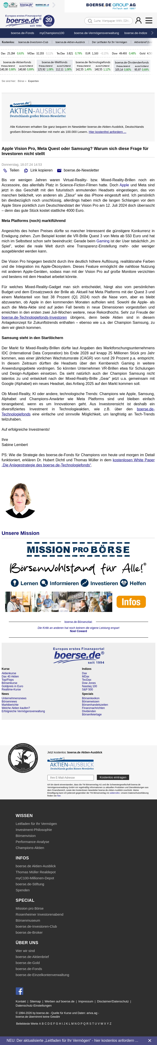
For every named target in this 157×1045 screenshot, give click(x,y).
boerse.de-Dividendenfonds (132, 62)
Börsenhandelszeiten (95, 704)
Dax (3, 53)
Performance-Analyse (32, 842)
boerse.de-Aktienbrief (32, 957)
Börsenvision (26, 836)
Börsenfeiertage (92, 714)
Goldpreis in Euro (12, 686)
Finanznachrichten (93, 708)
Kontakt (21, 1001)
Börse (21, 81)
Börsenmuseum (28, 920)
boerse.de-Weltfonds (54, 62)
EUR (87, 53)
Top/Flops (8, 679)
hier (59, 796)
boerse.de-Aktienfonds (17, 62)
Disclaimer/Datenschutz (113, 1001)
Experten (33, 81)
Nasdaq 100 (89, 686)
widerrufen (115, 793)
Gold (142, 53)
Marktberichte (10, 704)
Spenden (23, 890)
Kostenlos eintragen (113, 777)
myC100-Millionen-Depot (35, 878)
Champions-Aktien (30, 848)
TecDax (61, 53)
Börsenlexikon (90, 698)
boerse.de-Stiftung (30, 884)
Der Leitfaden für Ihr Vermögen (110, 42)
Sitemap (35, 1001)
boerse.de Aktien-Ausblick (36, 866)
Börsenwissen (90, 701)
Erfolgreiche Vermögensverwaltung (23, 711)
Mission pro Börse (30, 908)
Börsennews (9, 701)
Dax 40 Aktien (10, 676)
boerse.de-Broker (29, 932)
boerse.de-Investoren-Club (33, 42)
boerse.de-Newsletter (77, 170)
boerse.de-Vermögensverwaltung (96, 33)
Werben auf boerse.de (59, 1001)
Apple (124, 185)
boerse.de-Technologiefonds (93, 62)
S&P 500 (87, 689)
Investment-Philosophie (34, 830)
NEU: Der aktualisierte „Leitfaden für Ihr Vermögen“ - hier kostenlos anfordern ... (72, 1040)
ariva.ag (92, 1013)
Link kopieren (38, 170)
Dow (115, 53)
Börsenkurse (9, 683)
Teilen (10, 170)
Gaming (102, 241)
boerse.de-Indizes (136, 33)
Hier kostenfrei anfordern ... (107, 132)
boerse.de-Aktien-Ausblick (70, 42)
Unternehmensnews (14, 698)
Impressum (85, 1001)
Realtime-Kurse (11, 689)
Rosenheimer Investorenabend (39, 914)
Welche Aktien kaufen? (16, 708)
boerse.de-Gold (28, 963)
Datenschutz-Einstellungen (34, 1005)
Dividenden (89, 711)
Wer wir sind (25, 951)
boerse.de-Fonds (22, 33)
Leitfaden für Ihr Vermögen (36, 824)
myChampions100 (51, 33)
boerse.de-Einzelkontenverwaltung (42, 975)
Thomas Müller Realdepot (36, 872)
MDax (31, 53)
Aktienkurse (9, 673)
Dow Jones (89, 683)
